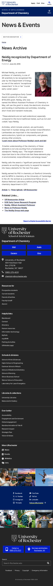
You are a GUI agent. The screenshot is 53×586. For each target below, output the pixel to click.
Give (42, 3)
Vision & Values (7, 436)
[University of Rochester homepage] (10, 3)
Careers (14, 253)
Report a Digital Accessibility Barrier (37, 221)
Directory (5, 325)
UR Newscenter (30, 190)
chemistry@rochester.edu (16, 276)
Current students (8, 294)
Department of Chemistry (15, 13)
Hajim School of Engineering (12, 363)
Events (6, 454)
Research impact (8, 429)
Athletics (7, 458)
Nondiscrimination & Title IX (12, 425)
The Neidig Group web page (17, 210)
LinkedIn (33, 500)
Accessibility (6, 415)
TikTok (33, 496)
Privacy (17, 570)
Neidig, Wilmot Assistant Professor (20, 205)
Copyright (25, 570)
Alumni (4, 304)
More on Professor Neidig (16, 207)
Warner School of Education (12, 380)
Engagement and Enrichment (12, 418)
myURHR (5, 338)
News (5, 450)
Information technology (10, 332)
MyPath (4, 335)
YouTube (34, 493)
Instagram (18, 500)
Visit (38, 3)
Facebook (17, 493)
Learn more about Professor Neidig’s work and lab (24, 140)
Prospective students (10, 290)
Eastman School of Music (11, 366)
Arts (5, 463)
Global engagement (9, 422)
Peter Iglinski (17, 190)
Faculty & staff (7, 300)
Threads (17, 503)
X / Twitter (18, 496)
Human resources (8, 328)
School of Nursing (8, 373)
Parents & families (8, 297)
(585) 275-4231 (12, 272)
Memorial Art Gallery (9, 401)
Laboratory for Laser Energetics (13, 383)
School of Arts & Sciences (13, 10)
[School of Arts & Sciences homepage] (18, 232)
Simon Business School (10, 377)
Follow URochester (37, 503)
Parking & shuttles (8, 342)
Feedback (8, 570)
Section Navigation (12, 37)
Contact (5, 321)
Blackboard (6, 318)
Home (4, 42)
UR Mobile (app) (8, 345)
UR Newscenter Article (14, 199)
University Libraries (9, 397)
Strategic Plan (7, 432)
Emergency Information (40, 570)
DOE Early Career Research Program (20, 202)
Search (4, 559)
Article (5, 190)
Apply (33, 3)
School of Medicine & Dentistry (13, 370)
